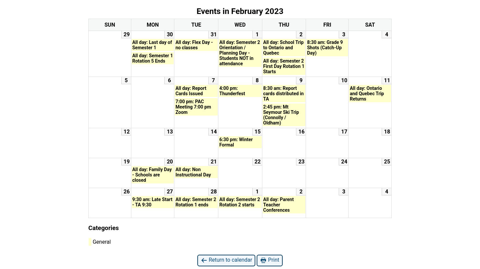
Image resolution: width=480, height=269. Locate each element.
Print (269, 260)
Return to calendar (226, 260)
